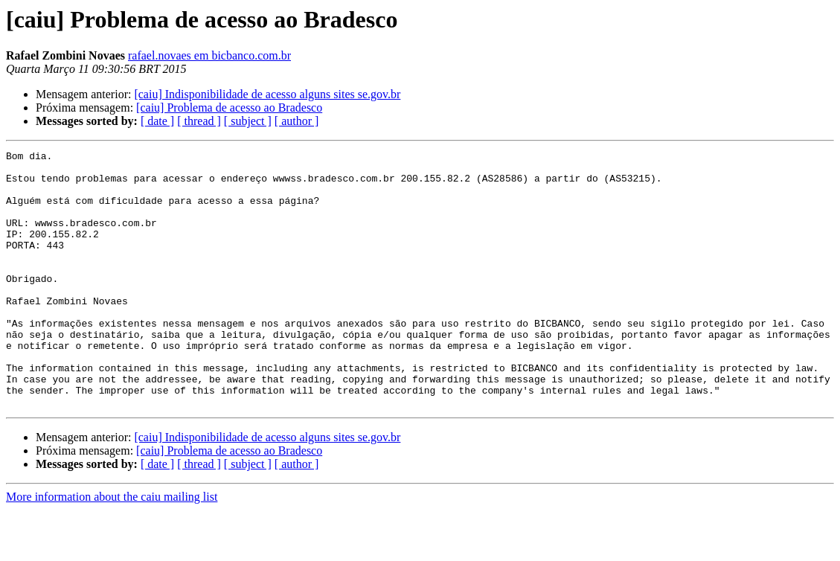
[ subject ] (248, 121)
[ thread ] (199, 121)
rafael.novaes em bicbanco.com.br (209, 55)
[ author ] (297, 121)
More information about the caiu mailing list (111, 548)
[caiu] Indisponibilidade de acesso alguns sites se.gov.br (267, 94)
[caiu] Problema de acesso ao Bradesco (229, 107)
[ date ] (157, 121)
